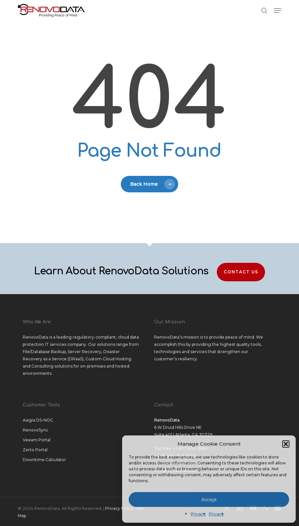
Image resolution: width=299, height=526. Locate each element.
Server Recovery (84, 351)
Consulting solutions (52, 366)
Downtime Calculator (44, 459)
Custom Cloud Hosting (108, 358)
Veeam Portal (36, 439)
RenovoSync (35, 430)
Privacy (198, 514)
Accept (208, 499)
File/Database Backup (44, 351)
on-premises (93, 366)
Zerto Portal (35, 449)
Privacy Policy (119, 508)
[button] (285, 444)
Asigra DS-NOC (38, 420)
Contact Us (241, 271)
